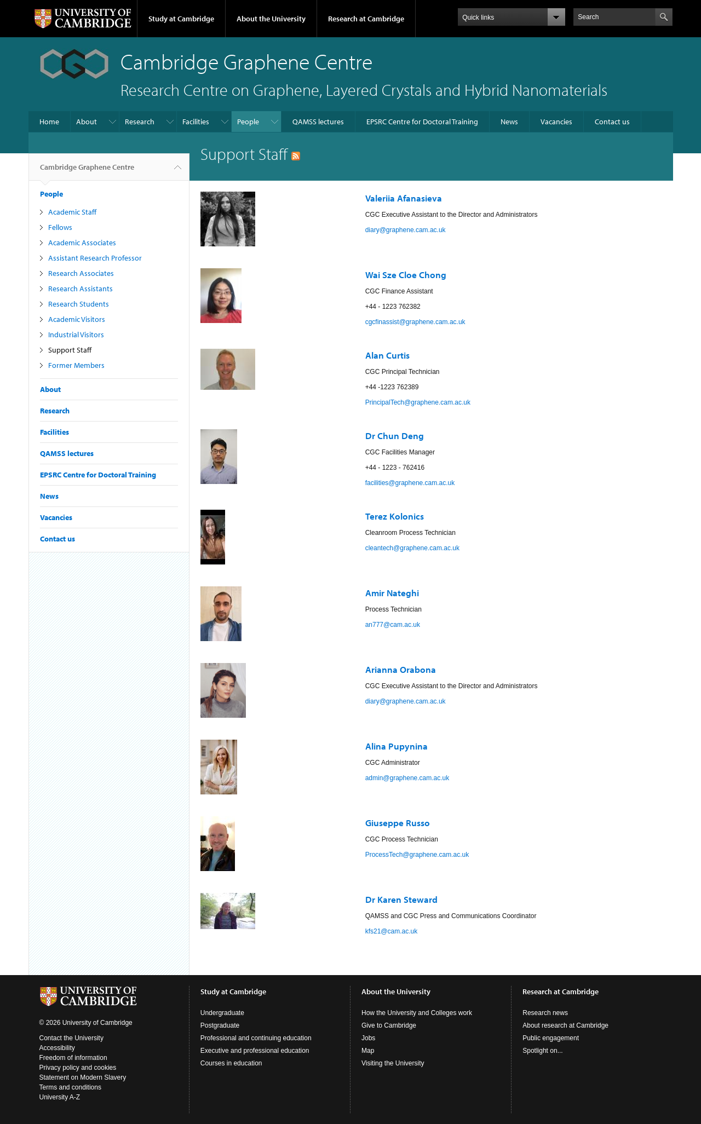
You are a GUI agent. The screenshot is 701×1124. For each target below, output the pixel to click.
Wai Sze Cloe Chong (405, 274)
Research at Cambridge (366, 19)
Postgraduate (219, 1025)
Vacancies (556, 121)
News (509, 121)
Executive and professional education (254, 1050)
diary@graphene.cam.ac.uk (405, 230)
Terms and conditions (70, 1087)
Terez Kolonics (394, 516)
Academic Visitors (76, 319)
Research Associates (81, 273)
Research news (545, 1013)
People (248, 121)
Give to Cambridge (388, 1025)
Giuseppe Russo (397, 822)
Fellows (60, 227)
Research (139, 121)
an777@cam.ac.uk (392, 625)
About (86, 121)
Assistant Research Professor (95, 258)
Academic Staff (72, 212)
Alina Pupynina (396, 746)
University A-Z (60, 1097)
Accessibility (57, 1048)
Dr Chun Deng (394, 435)
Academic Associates (82, 242)
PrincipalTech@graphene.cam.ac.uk (417, 402)
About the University (271, 19)
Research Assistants (80, 288)
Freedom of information (73, 1058)
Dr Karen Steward (401, 899)
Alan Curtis (387, 355)
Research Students (78, 304)
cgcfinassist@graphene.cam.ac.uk (415, 322)
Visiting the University (392, 1063)
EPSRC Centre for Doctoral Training (422, 121)
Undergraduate (222, 1013)
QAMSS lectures (318, 121)
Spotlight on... (542, 1050)
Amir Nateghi (393, 592)
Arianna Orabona (400, 669)
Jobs (368, 1038)
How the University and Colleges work (416, 1013)
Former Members (76, 365)
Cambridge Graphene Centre (87, 171)
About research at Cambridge (565, 1025)
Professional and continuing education (256, 1038)
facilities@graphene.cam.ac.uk (410, 483)
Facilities (195, 121)
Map (367, 1050)
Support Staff (69, 350)
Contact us (612, 121)
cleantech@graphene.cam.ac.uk (412, 548)
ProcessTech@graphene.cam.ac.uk (417, 854)
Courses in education (231, 1063)
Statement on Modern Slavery (83, 1077)
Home (49, 121)
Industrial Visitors (76, 334)
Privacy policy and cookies (78, 1067)
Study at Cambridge (181, 19)
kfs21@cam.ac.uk (391, 931)
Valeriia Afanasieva (403, 198)
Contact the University (71, 1038)
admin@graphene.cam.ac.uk (407, 778)
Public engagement (550, 1038)
